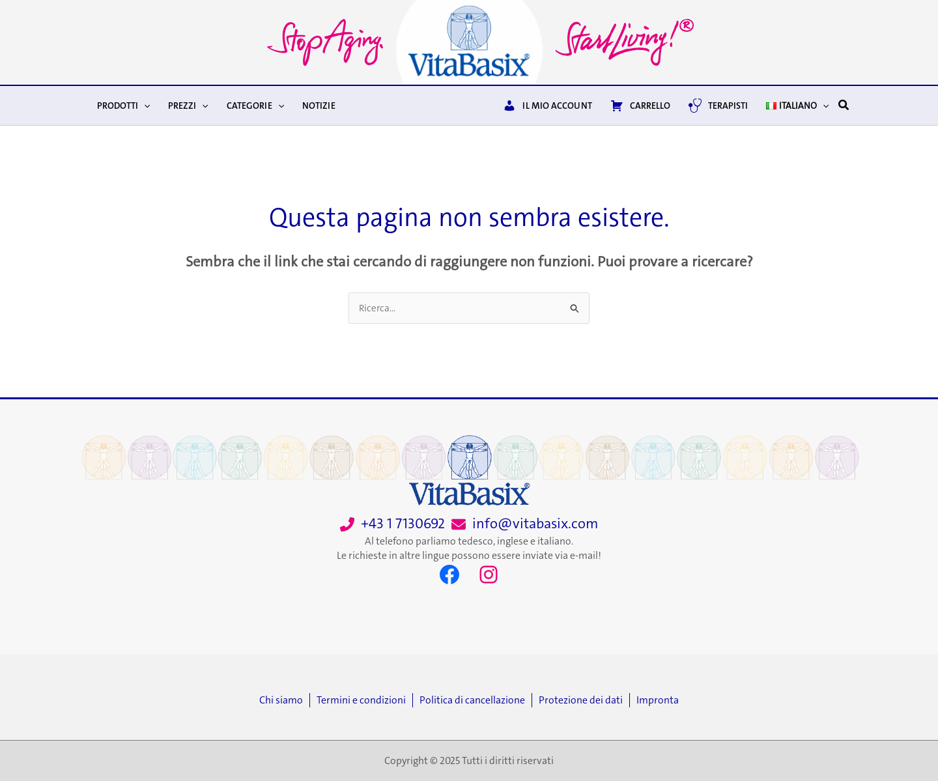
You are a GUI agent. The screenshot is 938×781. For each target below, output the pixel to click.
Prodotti (123, 105)
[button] (844, 106)
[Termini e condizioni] (364, 700)
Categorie (255, 105)
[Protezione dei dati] (584, 700)
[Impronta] (657, 700)
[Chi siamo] (284, 700)
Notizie (318, 105)
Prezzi (188, 105)
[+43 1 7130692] (392, 524)
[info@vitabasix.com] (524, 524)
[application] (144, 105)
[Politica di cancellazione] (475, 700)
